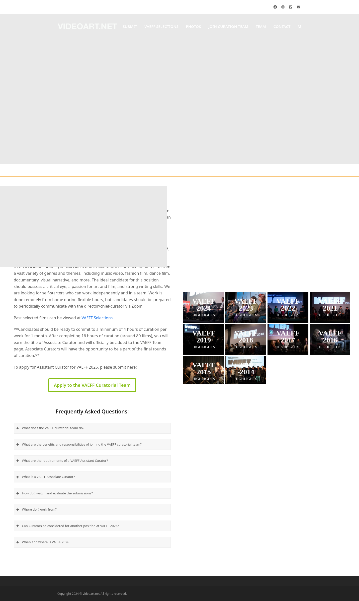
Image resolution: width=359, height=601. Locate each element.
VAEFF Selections (97, 318)
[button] (299, 26)
